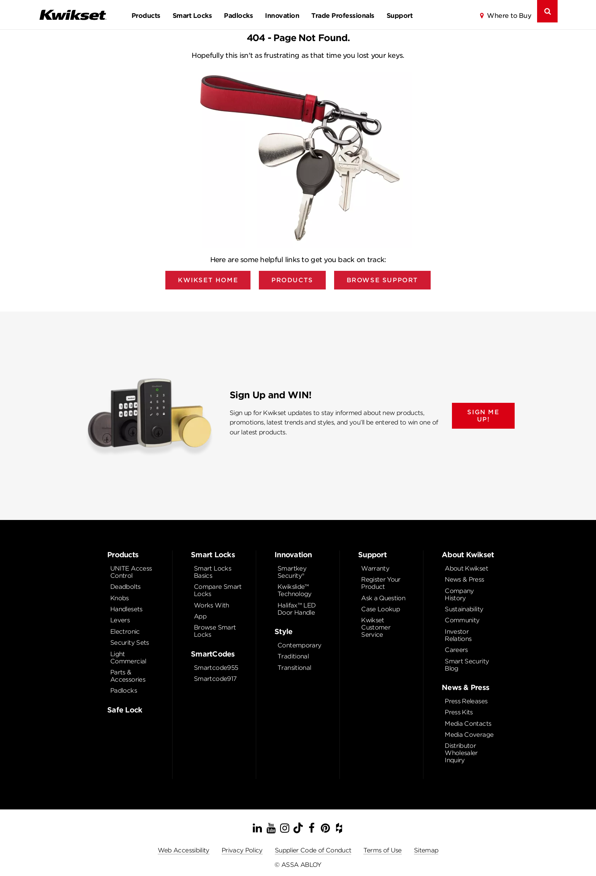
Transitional (294, 667)
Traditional (293, 656)
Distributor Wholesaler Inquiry (461, 753)
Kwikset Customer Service (375, 627)
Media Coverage (469, 734)
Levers (120, 620)
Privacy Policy (242, 850)
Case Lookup (380, 609)
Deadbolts (125, 586)
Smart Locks (192, 15)
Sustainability (464, 609)
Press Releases (466, 701)
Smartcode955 (216, 667)
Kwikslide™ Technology (294, 590)
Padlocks (238, 15)
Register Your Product (381, 583)
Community (462, 620)
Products (146, 15)
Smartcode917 (215, 678)
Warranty (375, 568)
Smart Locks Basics (212, 572)
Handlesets (126, 609)
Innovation (282, 15)
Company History (459, 594)
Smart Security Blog (467, 665)
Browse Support (382, 280)
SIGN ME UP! (483, 416)
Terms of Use (382, 850)
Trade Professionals (342, 15)
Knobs (119, 598)
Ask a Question (383, 598)
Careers (456, 649)
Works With (211, 605)
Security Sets (129, 642)
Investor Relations (458, 635)
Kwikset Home (208, 280)
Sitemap (426, 850)
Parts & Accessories (127, 676)
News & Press (464, 579)
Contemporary (299, 645)
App (200, 616)
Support (399, 15)
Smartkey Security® (291, 572)
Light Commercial (128, 657)
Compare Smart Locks (218, 590)
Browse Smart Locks (215, 631)
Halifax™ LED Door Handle (296, 609)
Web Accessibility (183, 850)
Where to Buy (509, 15)
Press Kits (459, 712)
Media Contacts (468, 723)
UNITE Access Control (131, 572)
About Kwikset (466, 568)
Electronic (125, 631)
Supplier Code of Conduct (313, 850)
